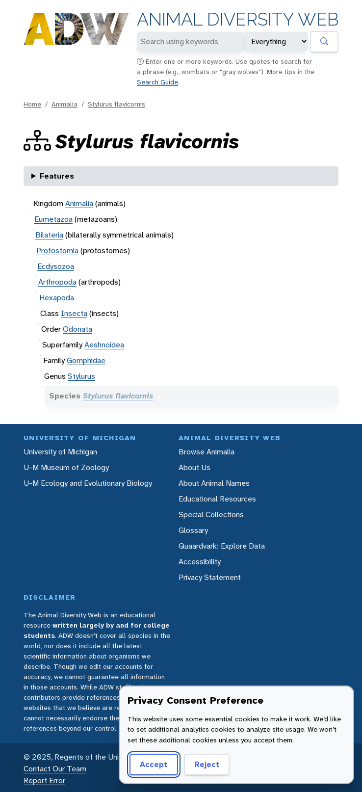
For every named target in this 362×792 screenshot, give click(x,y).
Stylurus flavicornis (116, 104)
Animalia (65, 104)
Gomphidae (86, 360)
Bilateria (49, 235)
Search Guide (157, 82)
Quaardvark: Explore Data (222, 546)
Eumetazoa (53, 219)
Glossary (193, 530)
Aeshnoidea (104, 345)
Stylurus (81, 376)
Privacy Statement (210, 577)
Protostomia (57, 250)
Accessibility (200, 561)
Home (32, 104)
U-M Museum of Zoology (66, 467)
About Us (194, 467)
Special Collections (211, 514)
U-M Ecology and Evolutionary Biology (88, 483)
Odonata (77, 329)
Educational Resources (217, 499)
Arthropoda (57, 282)
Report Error (44, 780)
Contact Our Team (55, 769)
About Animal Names (214, 483)
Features (57, 176)
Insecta (74, 313)
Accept (153, 764)
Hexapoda (56, 297)
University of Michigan (60, 452)
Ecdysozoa (55, 266)
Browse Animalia (206, 452)
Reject (206, 764)
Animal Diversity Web (237, 19)
